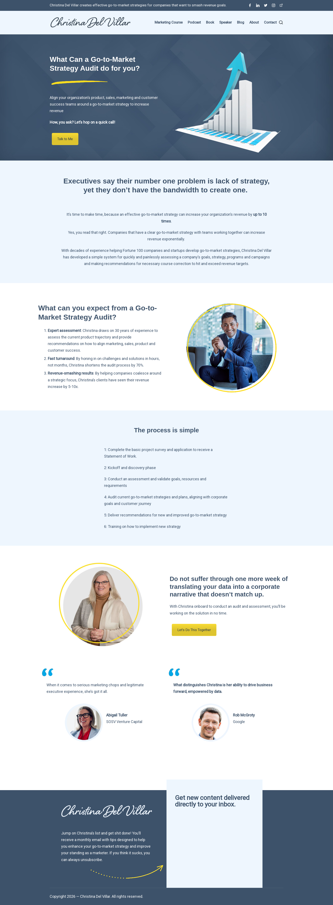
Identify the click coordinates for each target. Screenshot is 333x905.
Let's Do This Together (194, 630)
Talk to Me (65, 139)
